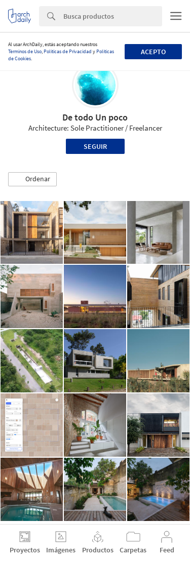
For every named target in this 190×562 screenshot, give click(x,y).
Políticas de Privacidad (68, 51)
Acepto (153, 51)
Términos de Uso (25, 51)
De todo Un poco (95, 117)
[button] (32, 179)
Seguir (95, 146)
